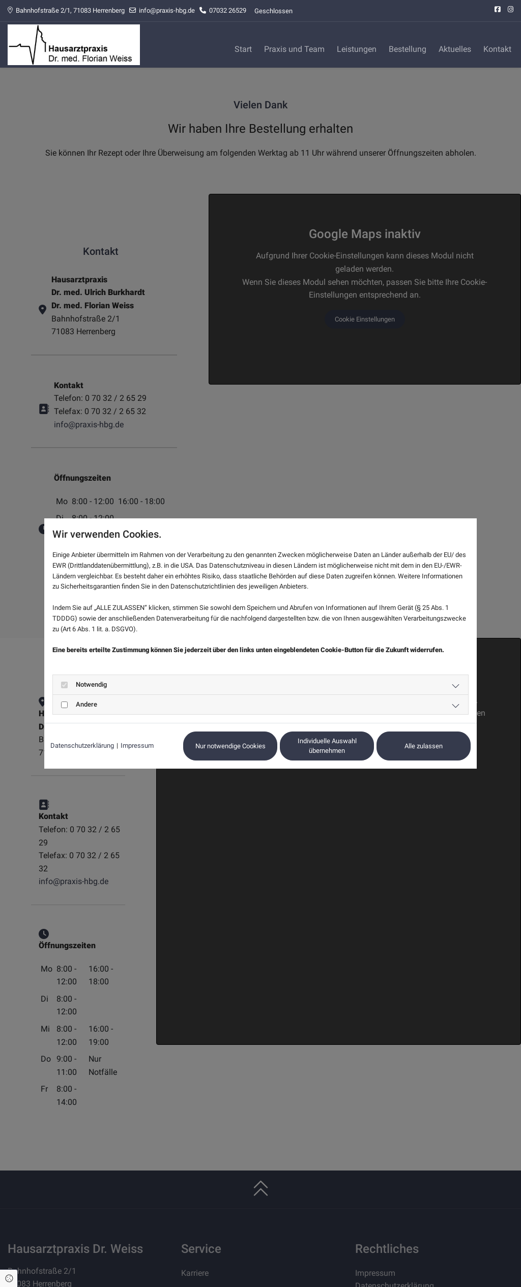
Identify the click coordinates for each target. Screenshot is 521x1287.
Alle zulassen (423, 746)
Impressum (137, 745)
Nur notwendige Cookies (230, 746)
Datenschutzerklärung (82, 745)
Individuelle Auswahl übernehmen (327, 746)
